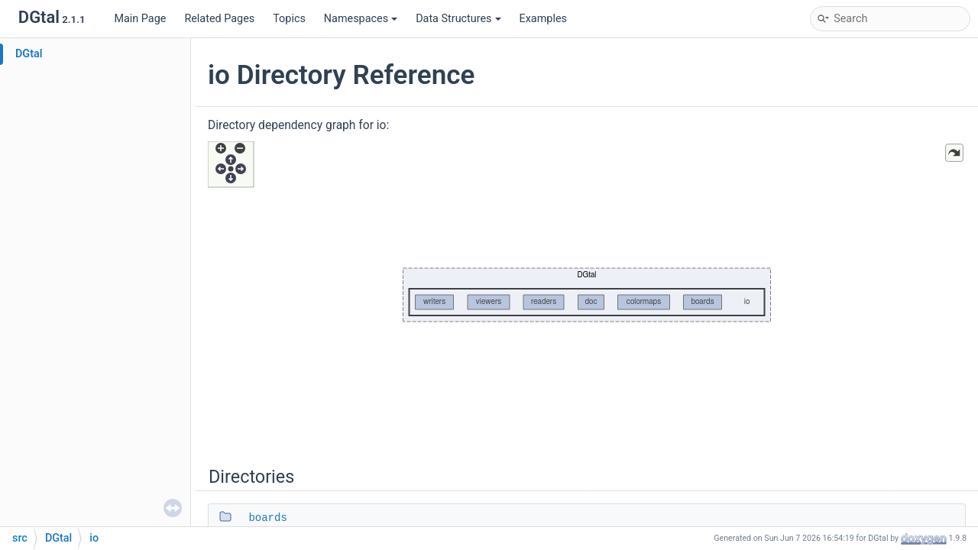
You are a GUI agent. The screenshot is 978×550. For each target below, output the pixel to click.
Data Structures (458, 18)
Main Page (140, 18)
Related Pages (219, 18)
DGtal (29, 53)
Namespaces (360, 18)
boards (267, 518)
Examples (543, 18)
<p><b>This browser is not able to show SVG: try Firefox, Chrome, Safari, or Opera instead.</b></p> (587, 291)
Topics (289, 18)
